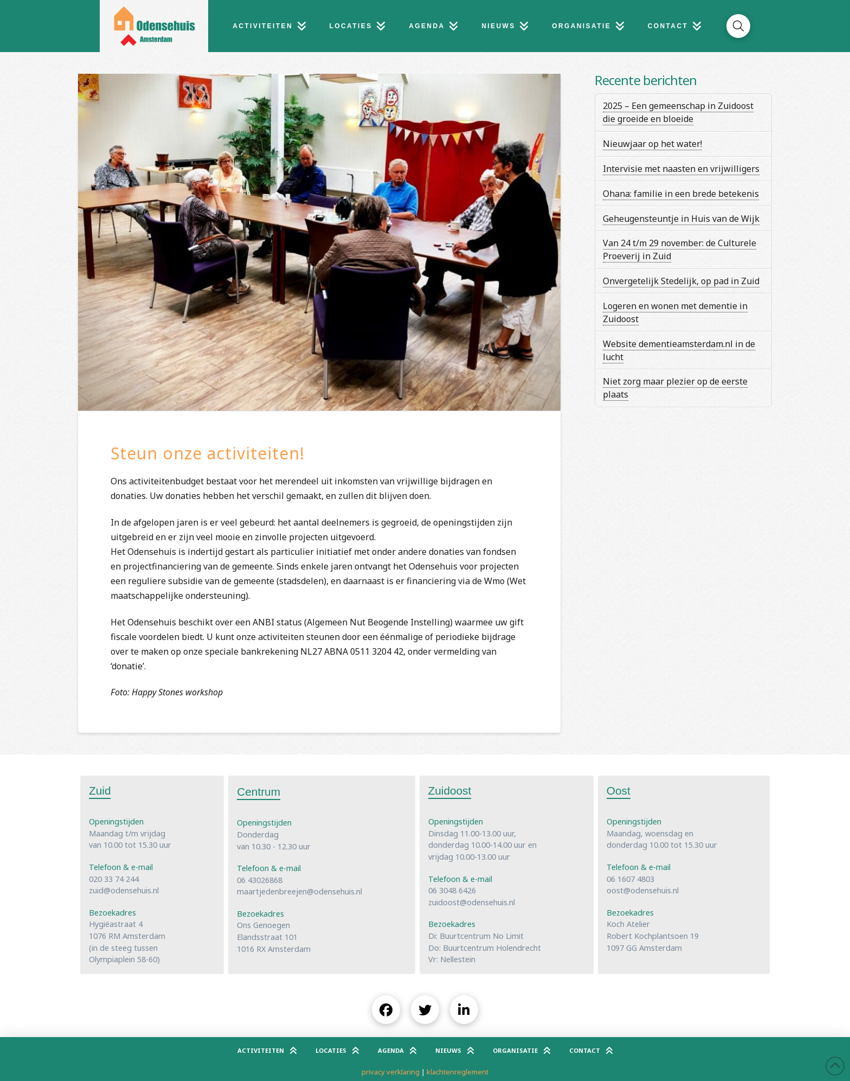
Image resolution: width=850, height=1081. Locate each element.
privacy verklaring (391, 1072)
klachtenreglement (457, 1072)
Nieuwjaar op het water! (652, 144)
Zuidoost (450, 790)
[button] (738, 26)
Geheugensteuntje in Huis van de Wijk (681, 219)
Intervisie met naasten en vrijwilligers (681, 169)
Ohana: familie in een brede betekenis (681, 194)
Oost (618, 790)
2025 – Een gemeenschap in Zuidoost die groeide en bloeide (678, 112)
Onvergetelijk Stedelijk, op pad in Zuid (681, 281)
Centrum (258, 791)
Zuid (100, 790)
